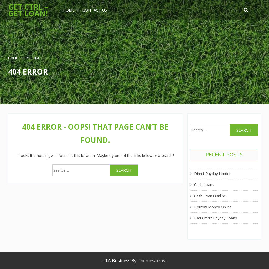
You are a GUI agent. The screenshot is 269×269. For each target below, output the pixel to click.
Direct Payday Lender (212, 173)
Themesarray (151, 260)
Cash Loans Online (210, 195)
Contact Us (94, 10)
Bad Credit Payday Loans (215, 217)
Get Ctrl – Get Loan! (28, 10)
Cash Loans (204, 184)
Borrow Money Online (213, 206)
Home (69, 10)
